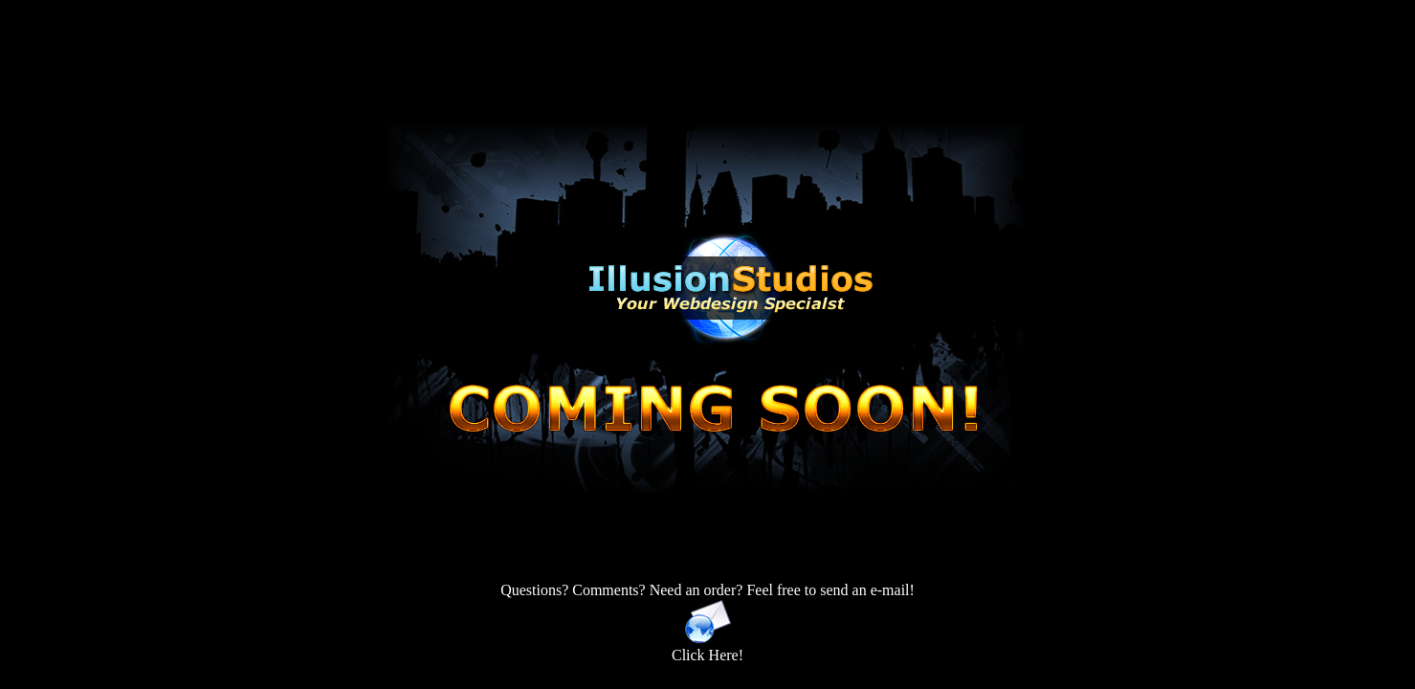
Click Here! (707, 648)
